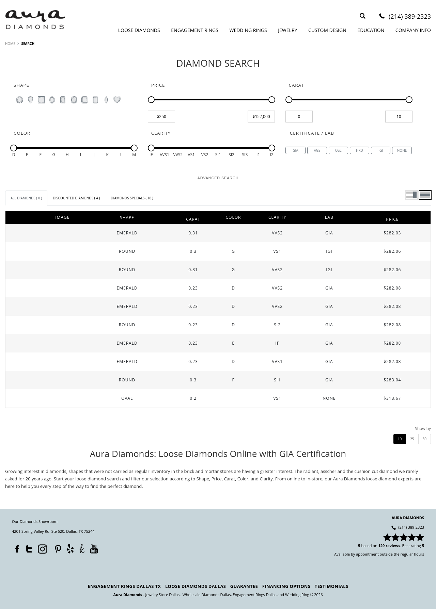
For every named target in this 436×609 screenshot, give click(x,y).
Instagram (41, 548)
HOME (10, 43)
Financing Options (286, 586)
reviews (393, 545)
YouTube (93, 548)
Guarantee (244, 586)
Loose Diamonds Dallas (195, 586)
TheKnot (82, 548)
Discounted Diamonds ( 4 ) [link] (76, 198)
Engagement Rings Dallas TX (124, 586)
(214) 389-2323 (410, 16)
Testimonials (331, 586)
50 (424, 439)
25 (412, 439)
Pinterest (56, 547)
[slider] (151, 99)
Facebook (15, 547)
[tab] (26, 198)
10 (400, 439)
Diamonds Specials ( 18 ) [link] (132, 198)
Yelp (70, 548)
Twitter (27, 547)
